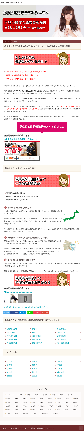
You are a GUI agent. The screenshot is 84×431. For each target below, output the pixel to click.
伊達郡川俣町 (12, 336)
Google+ (46, 312)
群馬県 (34, 376)
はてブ (23, 312)
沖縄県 (34, 413)
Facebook (15, 312)
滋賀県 (75, 402)
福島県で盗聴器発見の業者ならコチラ (11, 2)
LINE (30, 312)
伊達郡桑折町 (12, 340)
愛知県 (58, 402)
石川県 (8, 402)
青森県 (9, 365)
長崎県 (66, 409)
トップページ (6, 41)
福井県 (16, 402)
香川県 (25, 409)
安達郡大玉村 (12, 329)
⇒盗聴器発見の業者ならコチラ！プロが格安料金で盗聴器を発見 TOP (26, 307)
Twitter (7, 312)
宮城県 (9, 372)
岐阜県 (41, 402)
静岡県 (50, 402)
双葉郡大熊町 (62, 332)
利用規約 (55, 413)
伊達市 (34, 329)
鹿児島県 (25, 413)
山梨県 (25, 402)
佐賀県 (58, 409)
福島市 (34, 332)
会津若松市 (11, 332)
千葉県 (59, 365)
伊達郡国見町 (12, 343)
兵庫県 (25, 406)
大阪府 (16, 406)
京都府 (8, 406)
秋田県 (9, 376)
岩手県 (9, 369)
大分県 (8, 413)
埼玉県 (59, 362)
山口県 (8, 409)
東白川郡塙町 (62, 340)
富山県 (76, 398)
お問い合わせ (44, 413)
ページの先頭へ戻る (81, 428)
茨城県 (34, 369)
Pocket (37, 312)
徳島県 (16, 409)
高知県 (41, 409)
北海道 (9, 362)
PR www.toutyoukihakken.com (18, 292)
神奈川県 (60, 372)
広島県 (76, 406)
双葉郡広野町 (37, 340)
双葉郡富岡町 (62, 336)
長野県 (33, 402)
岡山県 (67, 406)
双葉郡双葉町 (37, 336)
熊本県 (75, 409)
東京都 (59, 369)
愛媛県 (33, 409)
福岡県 (50, 409)
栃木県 (34, 372)
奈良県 (33, 406)
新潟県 (59, 376)
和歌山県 (42, 406)
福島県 (34, 365)
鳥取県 (51, 406)
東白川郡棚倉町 (63, 343)
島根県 (59, 406)
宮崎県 (16, 413)
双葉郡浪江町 (37, 343)
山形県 (34, 362)
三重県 (66, 402)
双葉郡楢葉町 (62, 329)
